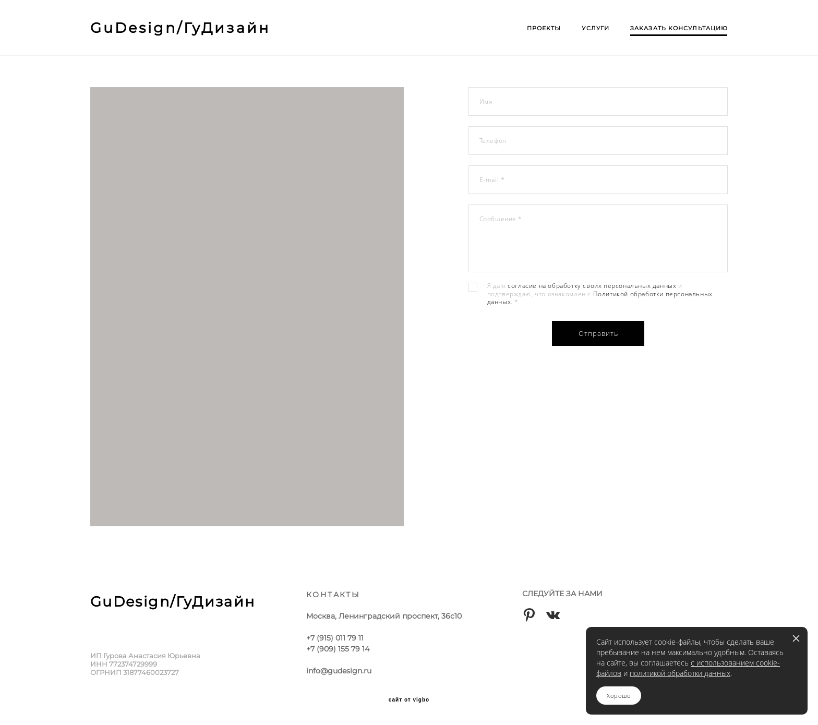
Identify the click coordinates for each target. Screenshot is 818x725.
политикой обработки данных (680, 673)
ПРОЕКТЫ (544, 28)
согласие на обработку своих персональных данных (592, 286)
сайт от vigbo (409, 700)
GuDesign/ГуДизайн (180, 28)
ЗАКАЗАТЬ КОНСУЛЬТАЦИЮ (679, 28)
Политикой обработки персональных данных (600, 299)
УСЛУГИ (595, 28)
